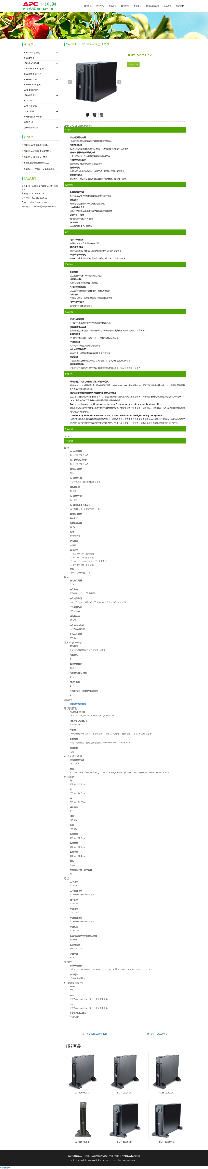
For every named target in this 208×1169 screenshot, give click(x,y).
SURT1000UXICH (83, 1093)
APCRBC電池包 (31, 90)
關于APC (100, 6)
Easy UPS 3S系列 (32, 84)
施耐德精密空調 (31, 127)
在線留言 (168, 6)
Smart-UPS (29, 58)
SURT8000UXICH (98, 1034)
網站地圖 (136, 1156)
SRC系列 (28, 122)
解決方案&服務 (152, 6)
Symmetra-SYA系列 (33, 117)
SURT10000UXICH (159, 1034)
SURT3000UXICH (167, 1142)
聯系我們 (180, 6)
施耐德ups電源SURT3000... (36, 145)
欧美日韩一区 (6, 1167)
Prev (70, 82)
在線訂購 (133, 64)
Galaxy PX (29, 101)
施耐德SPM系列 (31, 63)
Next (119, 82)
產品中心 (113, 6)
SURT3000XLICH (125, 1142)
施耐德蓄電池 (30, 95)
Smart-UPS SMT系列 (33, 74)
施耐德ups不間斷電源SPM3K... (38, 151)
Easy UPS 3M (30, 79)
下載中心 (137, 6)
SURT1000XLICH (125, 1093)
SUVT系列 (29, 111)
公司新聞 (125, 6)
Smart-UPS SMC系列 (34, 68)
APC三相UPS (30, 106)
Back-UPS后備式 (32, 52)
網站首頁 (88, 6)
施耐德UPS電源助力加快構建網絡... (40, 169)
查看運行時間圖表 (78, 704)
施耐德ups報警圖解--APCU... (37, 157)
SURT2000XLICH (167, 1093)
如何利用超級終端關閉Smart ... (38, 163)
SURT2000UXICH (83, 1142)
